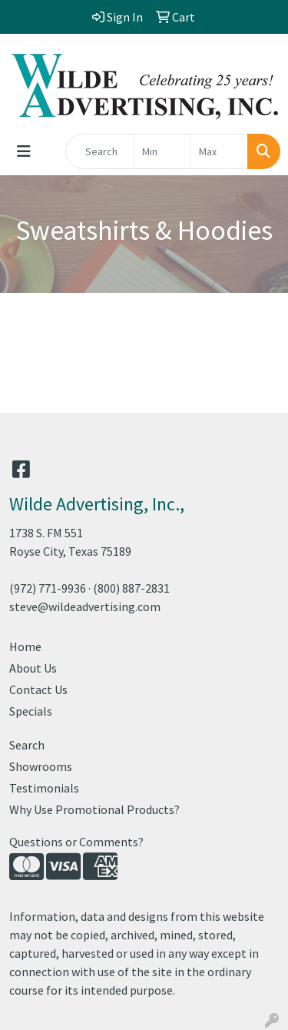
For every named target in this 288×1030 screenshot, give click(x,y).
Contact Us (38, 689)
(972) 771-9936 (47, 588)
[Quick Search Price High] (219, 151)
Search (27, 745)
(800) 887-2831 (131, 588)
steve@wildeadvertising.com (85, 606)
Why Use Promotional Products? (94, 809)
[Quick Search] (99, 151)
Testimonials (44, 788)
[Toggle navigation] (24, 151)
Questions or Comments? (76, 841)
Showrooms (40, 766)
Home (25, 646)
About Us (33, 668)
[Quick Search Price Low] (162, 151)
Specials (30, 711)
